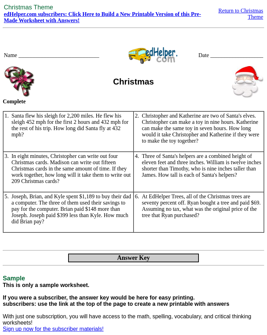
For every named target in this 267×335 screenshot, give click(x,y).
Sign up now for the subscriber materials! (53, 329)
